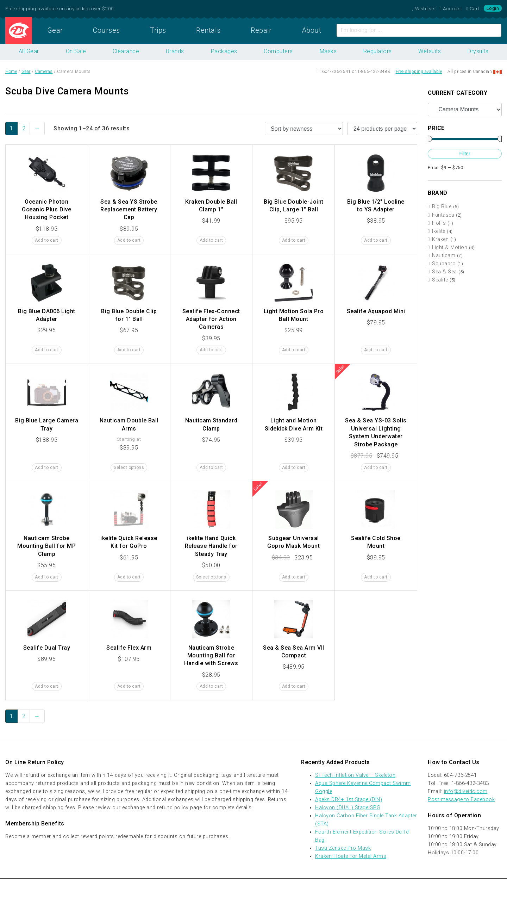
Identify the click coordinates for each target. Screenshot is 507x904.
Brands (175, 51)
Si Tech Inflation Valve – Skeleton (355, 775)
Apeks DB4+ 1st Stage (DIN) (348, 800)
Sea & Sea (444, 272)
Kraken (440, 239)
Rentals (208, 30)
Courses (106, 30)
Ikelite (438, 231)
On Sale (76, 51)
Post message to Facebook (461, 800)
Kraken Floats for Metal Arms (350, 856)
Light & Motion (449, 247)
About (311, 30)
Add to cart (46, 240)
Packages (224, 51)
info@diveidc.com (466, 791)
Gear (55, 30)
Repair (261, 30)
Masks (328, 51)
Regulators (377, 51)
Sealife (440, 280)
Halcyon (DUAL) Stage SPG (347, 808)
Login (493, 8)
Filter (464, 153)
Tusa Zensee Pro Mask (343, 848)
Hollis (439, 223)
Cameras (44, 71)
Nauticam (443, 256)
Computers (278, 51)
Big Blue (441, 207)
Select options (129, 467)
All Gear (29, 51)
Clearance (126, 51)
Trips (158, 30)
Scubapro (444, 264)
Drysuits (478, 51)
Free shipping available (419, 71)
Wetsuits (429, 51)
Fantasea (443, 215)
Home (18, 30)
